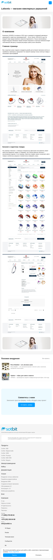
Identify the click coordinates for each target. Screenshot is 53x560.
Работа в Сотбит (6, 503)
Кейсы (3, 466)
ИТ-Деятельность (6, 505)
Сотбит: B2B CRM (6, 458)
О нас (3, 501)
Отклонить (39, 555)
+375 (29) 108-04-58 (8, 519)
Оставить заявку (26, 405)
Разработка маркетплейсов (9, 479)
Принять (14, 555)
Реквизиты (4, 508)
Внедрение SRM (6, 481)
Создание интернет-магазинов (10, 484)
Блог (3, 494)
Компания (4, 498)
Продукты (4, 445)
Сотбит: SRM (5, 453)
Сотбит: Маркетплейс (7, 451)
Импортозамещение (8, 463)
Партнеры (4, 510)
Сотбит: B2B (4, 448)
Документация (6, 470)
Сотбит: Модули (5, 460)
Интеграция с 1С (6, 488)
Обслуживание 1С (6, 486)
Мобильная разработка (7, 491)
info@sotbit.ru (6, 523)
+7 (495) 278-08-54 (7, 515)
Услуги (3, 474)
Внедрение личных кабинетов (9, 477)
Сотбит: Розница (6, 455)
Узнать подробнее (14, 551)
